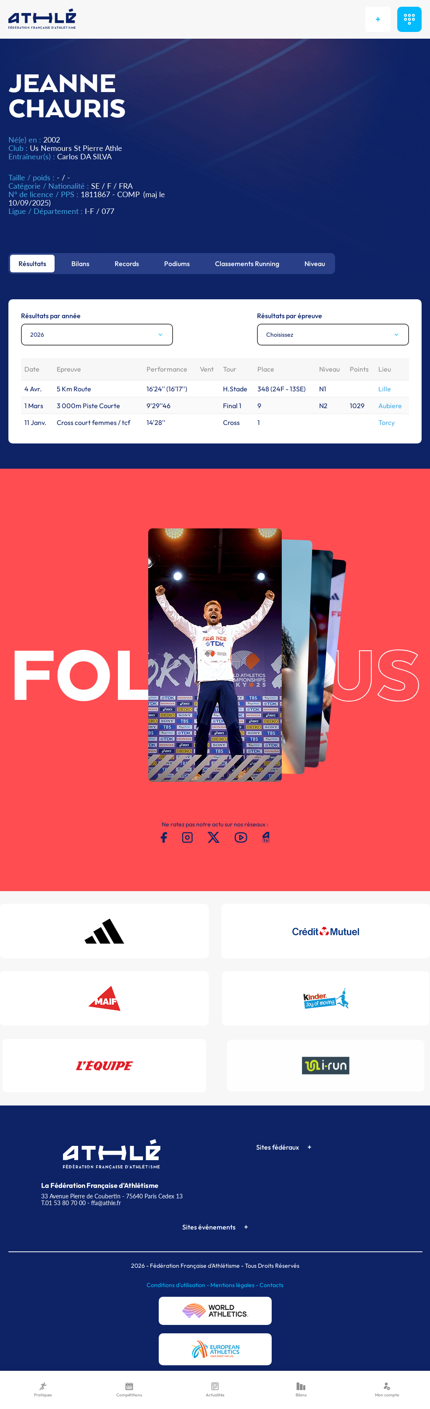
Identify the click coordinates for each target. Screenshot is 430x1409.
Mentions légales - (235, 1285)
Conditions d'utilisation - (178, 1285)
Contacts (271, 1285)
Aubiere (390, 405)
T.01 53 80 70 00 (63, 1202)
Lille (384, 389)
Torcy (386, 422)
